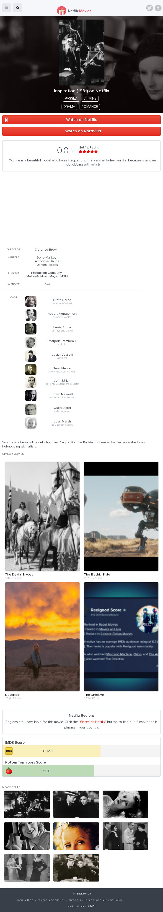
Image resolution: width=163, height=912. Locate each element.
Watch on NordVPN (83, 131)
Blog (30, 900)
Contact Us (74, 900)
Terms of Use (92, 900)
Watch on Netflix (81, 120)
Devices (42, 900)
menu (6, 7)
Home (20, 900)
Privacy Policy (113, 900)
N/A (47, 284)
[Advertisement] (73, 211)
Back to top (83, 893)
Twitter (149, 8)
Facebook (158, 8)
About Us (57, 900)
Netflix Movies (76, 906)
